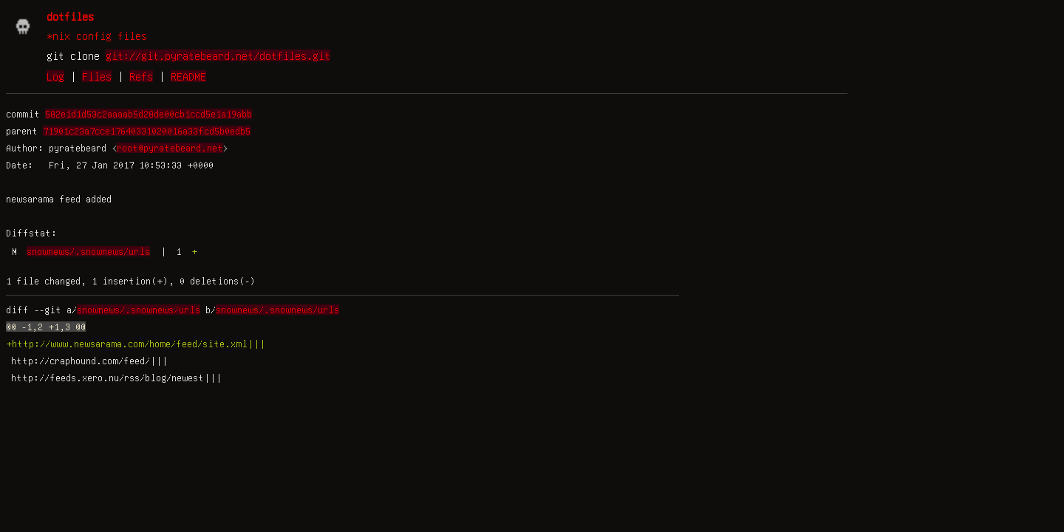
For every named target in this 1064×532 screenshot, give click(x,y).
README (188, 76)
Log (55, 76)
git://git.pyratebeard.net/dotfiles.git (218, 55)
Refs (141, 76)
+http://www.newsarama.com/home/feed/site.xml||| (135, 343)
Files (97, 76)
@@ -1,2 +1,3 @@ (46, 326)
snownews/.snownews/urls (88, 251)
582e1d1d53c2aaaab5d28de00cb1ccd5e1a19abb (148, 114)
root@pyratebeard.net (170, 148)
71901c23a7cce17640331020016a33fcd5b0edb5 (146, 131)
